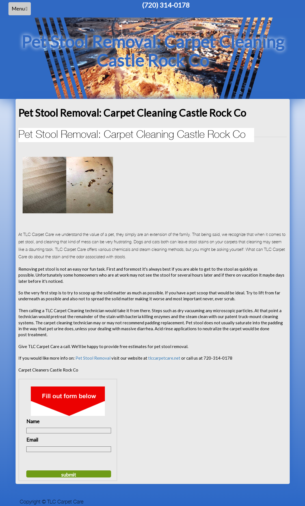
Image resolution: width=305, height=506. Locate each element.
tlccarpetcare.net (164, 358)
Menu (21, 10)
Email (32, 439)
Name (33, 421)
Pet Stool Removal (93, 358)
